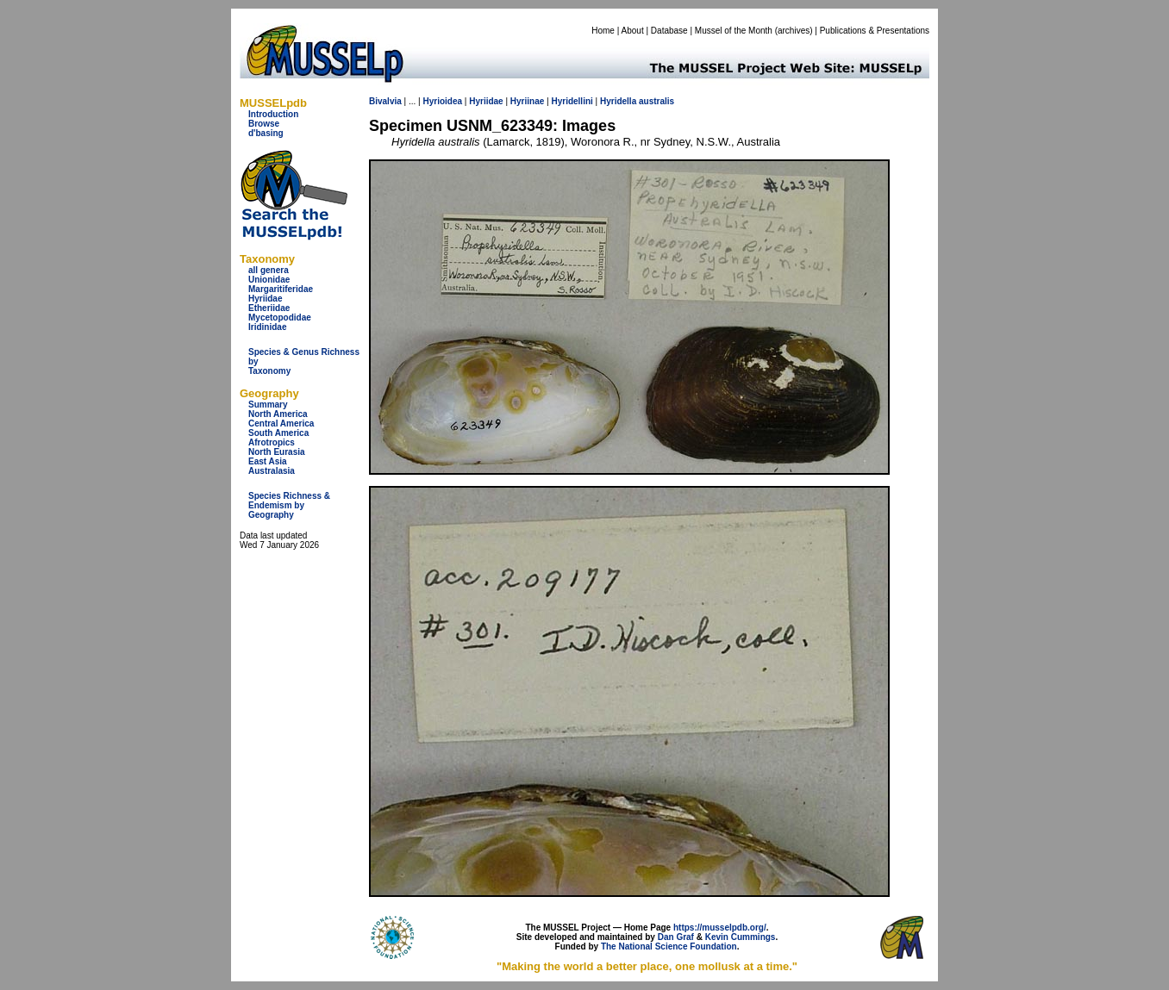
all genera (268, 270)
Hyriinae (527, 101)
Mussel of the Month (733, 30)
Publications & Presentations (874, 30)
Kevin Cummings (740, 937)
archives (794, 30)
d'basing (266, 133)
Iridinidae (267, 327)
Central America (281, 423)
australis (656, 101)
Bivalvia (385, 101)
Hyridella (618, 101)
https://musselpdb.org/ (719, 927)
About (633, 30)
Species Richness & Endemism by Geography (289, 505)
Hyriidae (265, 298)
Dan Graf (676, 937)
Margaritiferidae (280, 289)
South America (278, 433)
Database (669, 30)
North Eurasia (276, 452)
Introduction (273, 114)
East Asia (267, 461)
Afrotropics (271, 442)
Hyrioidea (442, 101)
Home (603, 30)
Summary (268, 404)
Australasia (271, 471)
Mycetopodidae (279, 317)
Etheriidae (269, 308)
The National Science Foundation (669, 946)
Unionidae (269, 279)
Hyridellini (571, 101)
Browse (263, 123)
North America (278, 414)
